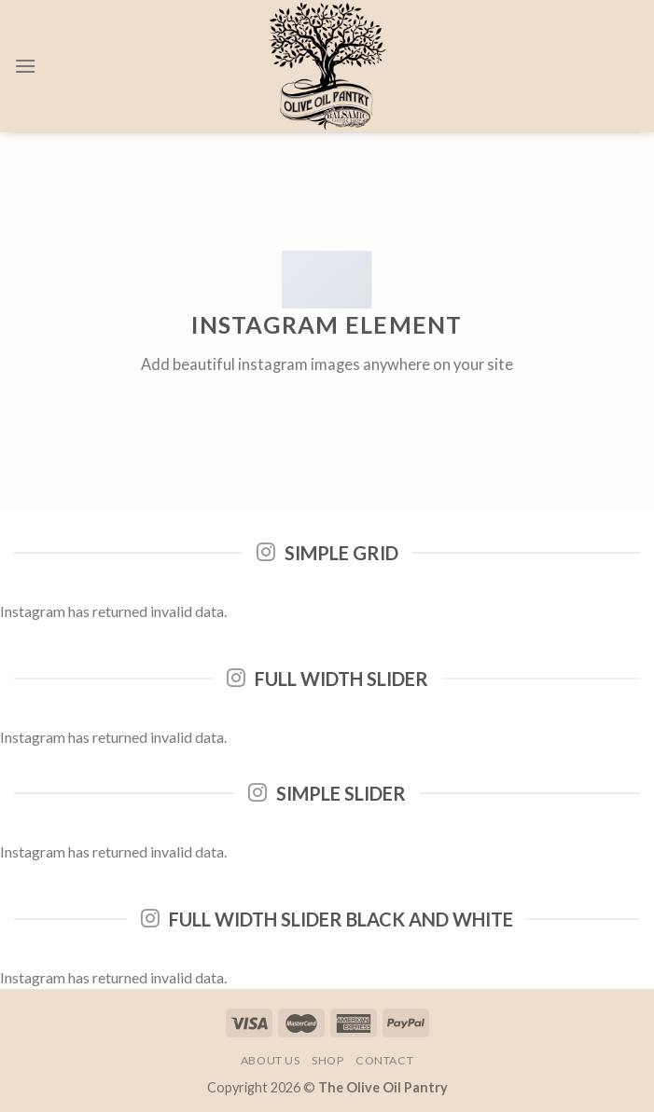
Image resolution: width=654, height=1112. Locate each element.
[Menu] (25, 66)
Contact (384, 1060)
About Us (270, 1060)
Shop (327, 1060)
